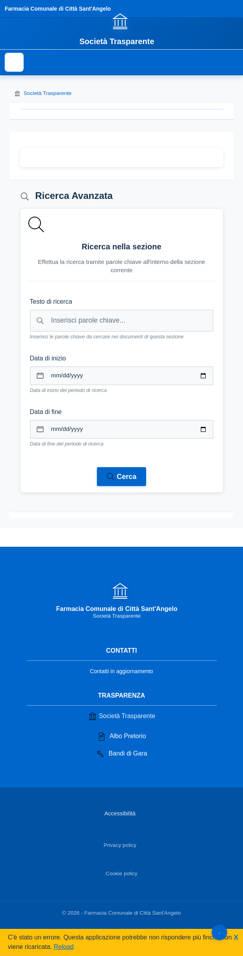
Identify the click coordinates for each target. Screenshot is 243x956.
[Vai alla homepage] (121, 29)
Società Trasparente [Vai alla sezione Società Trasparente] (121, 716)
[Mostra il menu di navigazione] (14, 62)
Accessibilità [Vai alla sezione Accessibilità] (119, 813)
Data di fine (46, 411)
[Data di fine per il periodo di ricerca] (121, 429)
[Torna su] (219, 932)
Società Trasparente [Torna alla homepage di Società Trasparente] (43, 93)
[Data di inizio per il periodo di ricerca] (121, 375)
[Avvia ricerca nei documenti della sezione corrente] (121, 476)
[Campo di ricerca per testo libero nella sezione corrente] (121, 321)
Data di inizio (48, 358)
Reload (64, 946)
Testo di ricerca (51, 301)
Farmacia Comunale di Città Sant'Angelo (58, 9)
